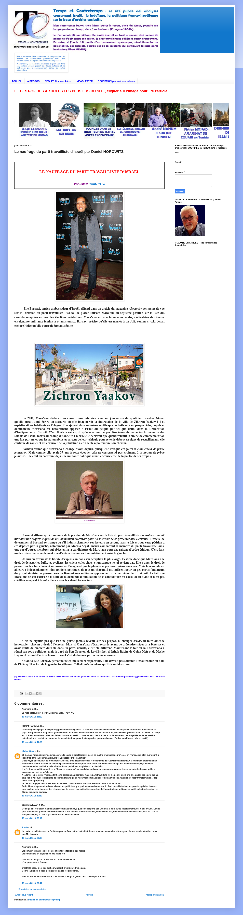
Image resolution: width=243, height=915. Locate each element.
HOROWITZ (97, 184)
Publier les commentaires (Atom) (44, 900)
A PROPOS (33, 81)
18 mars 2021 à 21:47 (32, 883)
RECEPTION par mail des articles (116, 81)
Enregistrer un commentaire (32, 889)
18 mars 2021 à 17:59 (32, 742)
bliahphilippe (28, 751)
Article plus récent (24, 895)
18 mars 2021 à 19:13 (32, 796)
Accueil (89, 895)
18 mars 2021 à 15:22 (32, 717)
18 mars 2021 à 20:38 (32, 838)
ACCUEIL (17, 81)
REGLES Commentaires (58, 81)
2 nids (25, 827)
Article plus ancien (155, 895)
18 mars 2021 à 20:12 (32, 818)
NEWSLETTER (84, 81)
